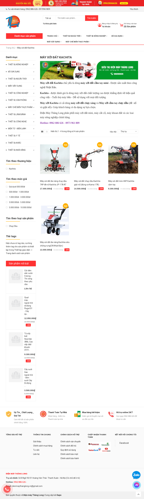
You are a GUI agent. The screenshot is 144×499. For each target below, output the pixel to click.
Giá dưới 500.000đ (15, 187)
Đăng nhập (106, 24)
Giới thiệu (37, 441)
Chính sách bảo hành (69, 458)
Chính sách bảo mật (69, 454)
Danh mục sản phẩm (25, 36)
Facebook (124, 443)
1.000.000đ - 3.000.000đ (18, 197)
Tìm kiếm (91, 18)
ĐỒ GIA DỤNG (118, 36)
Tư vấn (36, 450)
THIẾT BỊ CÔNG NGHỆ (17, 121)
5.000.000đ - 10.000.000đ (18, 207)
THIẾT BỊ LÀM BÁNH (17, 114)
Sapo (59, 495)
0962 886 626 (32, 9)
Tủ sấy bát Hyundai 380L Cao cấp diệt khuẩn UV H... (28, 341)
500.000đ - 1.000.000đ (17, 192)
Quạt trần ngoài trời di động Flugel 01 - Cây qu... (28, 305)
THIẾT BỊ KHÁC (14, 143)
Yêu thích (134, 9)
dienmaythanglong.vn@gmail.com (27, 486)
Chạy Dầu (11, 226)
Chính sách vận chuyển (70, 441)
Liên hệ (36, 454)
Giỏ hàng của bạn (130, 24)
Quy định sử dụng (68, 450)
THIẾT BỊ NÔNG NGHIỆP (96, 36)
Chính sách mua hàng (42, 446)
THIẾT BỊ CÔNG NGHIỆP (18, 93)
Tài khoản (106, 27)
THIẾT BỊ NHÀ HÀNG (17, 150)
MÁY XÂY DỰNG (54, 42)
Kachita (11, 169)
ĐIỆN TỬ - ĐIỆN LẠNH (17, 128)
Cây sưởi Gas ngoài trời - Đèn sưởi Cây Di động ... (28, 377)
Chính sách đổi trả (68, 446)
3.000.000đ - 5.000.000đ (18, 202)
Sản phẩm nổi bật (19, 263)
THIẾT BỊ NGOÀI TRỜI (72, 36)
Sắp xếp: (113, 132)
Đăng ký (115, 24)
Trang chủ (53, 36)
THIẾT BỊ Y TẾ (14, 136)
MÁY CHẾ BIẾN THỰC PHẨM (78, 42)
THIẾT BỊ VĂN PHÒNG (17, 100)
